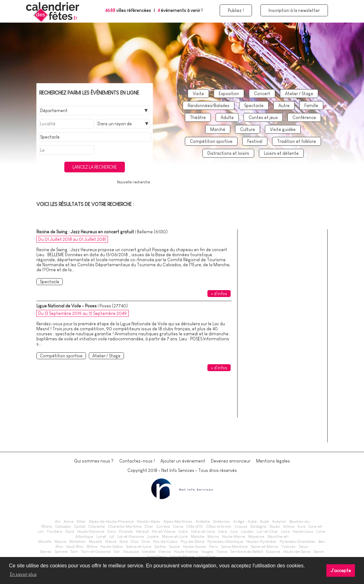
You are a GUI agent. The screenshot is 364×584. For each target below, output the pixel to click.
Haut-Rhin (74, 546)
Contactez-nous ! (137, 460)
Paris (213, 546)
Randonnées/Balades (208, 105)
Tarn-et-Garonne (95, 551)
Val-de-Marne (182, 556)
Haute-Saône (111, 546)
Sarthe (160, 546)
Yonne (222, 551)
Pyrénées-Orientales (297, 541)
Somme (61, 551)
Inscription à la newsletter (294, 10)
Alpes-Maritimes (177, 521)
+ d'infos (219, 293)
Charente (96, 526)
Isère (222, 531)
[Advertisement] (285, 343)
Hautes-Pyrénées (261, 541)
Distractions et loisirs (228, 153)
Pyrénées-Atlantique (225, 541)
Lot (111, 536)
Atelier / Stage (299, 93)
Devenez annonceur (230, 460)
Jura (234, 531)
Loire (285, 531)
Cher (149, 526)
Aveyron (279, 521)
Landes (247, 531)
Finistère (54, 531)
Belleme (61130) (152, 231)
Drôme (288, 526)
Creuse (241, 526)
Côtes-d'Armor (219, 526)
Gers (111, 531)
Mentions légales (273, 460)
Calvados (63, 526)
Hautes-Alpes (148, 521)
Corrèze (163, 526)
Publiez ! (236, 10)
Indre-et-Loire (203, 531)
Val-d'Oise (206, 556)
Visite (198, 93)
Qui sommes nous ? (94, 460)
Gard (69, 531)
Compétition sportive (211, 141)
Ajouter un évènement (182, 460)
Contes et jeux (263, 117)
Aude (264, 521)
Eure (301, 526)
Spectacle (254, 105)
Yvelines (288, 546)
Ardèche (202, 521)
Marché (217, 129)
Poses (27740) (113, 305)
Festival (254, 141)
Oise (134, 541)
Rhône (92, 546)
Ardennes (221, 521)
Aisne (68, 521)
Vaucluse (131, 551)
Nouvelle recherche (133, 182)
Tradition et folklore (296, 141)
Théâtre (198, 117)
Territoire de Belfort (246, 551)
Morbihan (77, 541)
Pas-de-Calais (165, 541)
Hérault (142, 531)
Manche (197, 536)
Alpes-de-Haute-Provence (111, 521)
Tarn (74, 551)
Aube (252, 521)
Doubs (275, 526)
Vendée (148, 551)
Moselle (95, 541)
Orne (146, 541)
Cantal (79, 526)
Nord (124, 541)
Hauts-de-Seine (296, 551)
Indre (183, 531)
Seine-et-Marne (264, 546)
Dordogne (258, 526)
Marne (213, 536)
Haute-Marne (233, 536)
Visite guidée (283, 129)
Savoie (174, 546)
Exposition (229, 93)
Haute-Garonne (90, 531)
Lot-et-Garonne (130, 536)
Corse (178, 526)
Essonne (273, 551)
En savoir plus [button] (23, 574)
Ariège (238, 521)
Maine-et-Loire (175, 536)
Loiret (101, 536)
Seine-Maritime (234, 546)
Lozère (153, 536)
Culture (247, 129)
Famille (311, 105)
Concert (262, 93)
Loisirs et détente (281, 153)
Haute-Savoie (194, 546)
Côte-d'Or (194, 526)
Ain (58, 521)
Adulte (227, 117)
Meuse (60, 541)
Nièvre (110, 541)
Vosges (207, 551)
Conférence (304, 117)
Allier (81, 521)
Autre (284, 105)
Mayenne (256, 536)
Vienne (164, 551)
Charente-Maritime (125, 526)
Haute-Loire (303, 531)
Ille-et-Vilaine (163, 531)
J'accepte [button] (341, 570)
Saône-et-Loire (138, 546)
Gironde (126, 531)
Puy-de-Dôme (192, 541)
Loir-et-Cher (267, 531)
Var (117, 551)
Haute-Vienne (186, 551)
